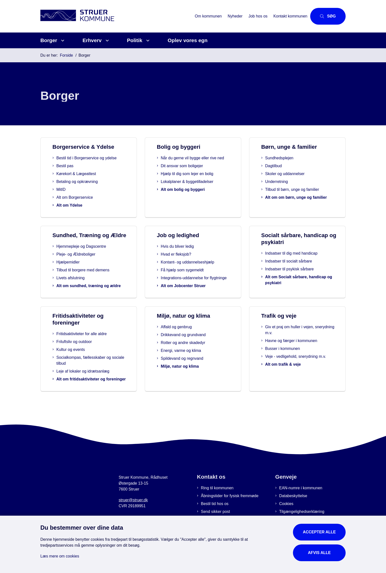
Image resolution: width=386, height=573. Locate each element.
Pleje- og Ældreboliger (84, 261)
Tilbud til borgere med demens (92, 277)
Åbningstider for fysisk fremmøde (229, 514)
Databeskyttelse (293, 514)
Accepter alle (319, 532)
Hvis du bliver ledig (186, 246)
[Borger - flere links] (62, 40)
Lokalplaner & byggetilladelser (197, 187)
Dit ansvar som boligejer (192, 172)
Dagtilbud (283, 166)
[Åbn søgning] (328, 16)
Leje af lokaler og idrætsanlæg (90, 384)
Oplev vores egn (188, 40)
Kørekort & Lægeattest (86, 174)
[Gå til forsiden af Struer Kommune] (116, 16)
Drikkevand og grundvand (193, 347)
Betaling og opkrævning (87, 182)
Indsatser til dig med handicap (298, 253)
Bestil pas (74, 166)
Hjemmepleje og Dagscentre (90, 253)
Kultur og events (78, 362)
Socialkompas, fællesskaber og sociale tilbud (91, 373)
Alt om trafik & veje (291, 377)
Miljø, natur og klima (190, 379)
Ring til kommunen (217, 507)
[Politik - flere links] (147, 40)
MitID (70, 189)
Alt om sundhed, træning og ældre (91, 296)
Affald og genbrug (186, 340)
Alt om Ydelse (79, 205)
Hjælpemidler (77, 269)
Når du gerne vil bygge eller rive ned (198, 161)
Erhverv (91, 40)
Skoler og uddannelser (294, 174)
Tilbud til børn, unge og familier (302, 189)
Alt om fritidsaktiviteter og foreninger (88, 395)
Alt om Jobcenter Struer (192, 292)
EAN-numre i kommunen (300, 507)
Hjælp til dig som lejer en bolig (197, 180)
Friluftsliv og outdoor (82, 354)
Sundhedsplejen (289, 158)
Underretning (286, 182)
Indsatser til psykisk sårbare (296, 269)
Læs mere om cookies (59, 556)
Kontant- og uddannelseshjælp (197, 262)
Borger (48, 40)
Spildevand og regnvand (192, 371)
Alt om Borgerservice (84, 197)
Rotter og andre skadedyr (193, 355)
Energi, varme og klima (191, 363)
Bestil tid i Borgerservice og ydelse (96, 158)
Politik (134, 40)
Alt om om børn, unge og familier (306, 197)
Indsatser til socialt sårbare (295, 261)
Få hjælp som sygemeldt (191, 270)
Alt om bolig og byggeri (193, 195)
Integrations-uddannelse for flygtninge (194, 281)
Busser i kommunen (290, 361)
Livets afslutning (79, 285)
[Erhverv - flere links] (106, 40)
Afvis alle (319, 553)
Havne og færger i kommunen (299, 353)
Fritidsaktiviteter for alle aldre (89, 346)
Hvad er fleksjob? (185, 254)
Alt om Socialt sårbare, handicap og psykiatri (302, 280)
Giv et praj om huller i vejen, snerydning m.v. (297, 343)
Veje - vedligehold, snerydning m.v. (303, 369)
